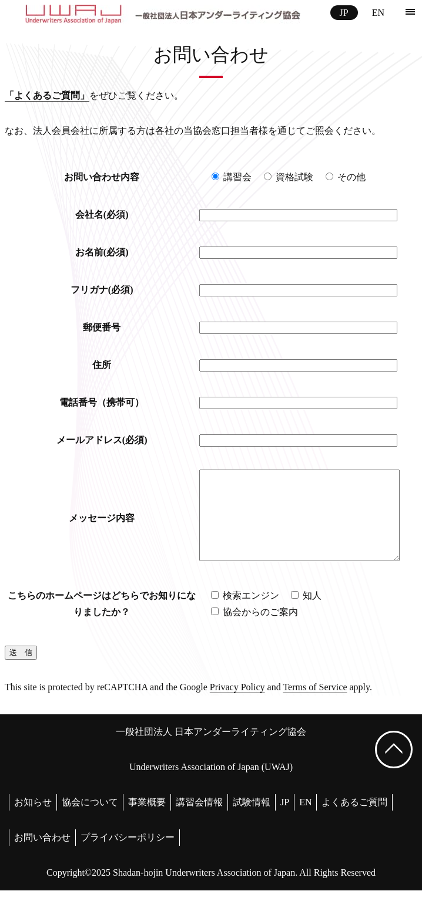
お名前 (98, 252)
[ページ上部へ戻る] (394, 767)
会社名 (98, 215)
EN (378, 13)
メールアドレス (97, 440)
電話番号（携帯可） (98, 402)
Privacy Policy (237, 705)
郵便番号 (98, 327)
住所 (98, 365)
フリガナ (97, 290)
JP (344, 13)
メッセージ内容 (98, 527)
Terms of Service (315, 705)
